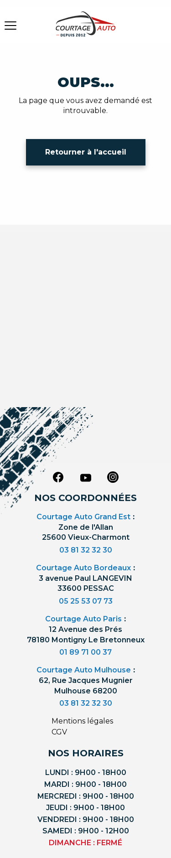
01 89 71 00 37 (85, 652)
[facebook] (58, 477)
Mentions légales (82, 721)
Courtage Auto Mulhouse (83, 670)
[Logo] (86, 29)
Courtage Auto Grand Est (83, 516)
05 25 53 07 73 (86, 601)
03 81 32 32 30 (85, 550)
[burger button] (10, 25)
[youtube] (86, 478)
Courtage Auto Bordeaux (83, 567)
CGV (59, 732)
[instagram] (113, 477)
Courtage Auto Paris (83, 619)
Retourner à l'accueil (85, 152)
